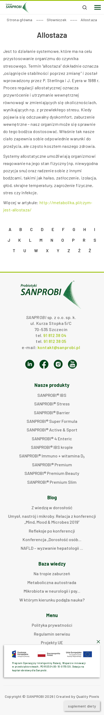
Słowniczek (57, 19)
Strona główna (19, 19)
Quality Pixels (87, 696)
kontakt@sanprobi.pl (59, 347)
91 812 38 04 (54, 335)
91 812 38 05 (55, 341)
